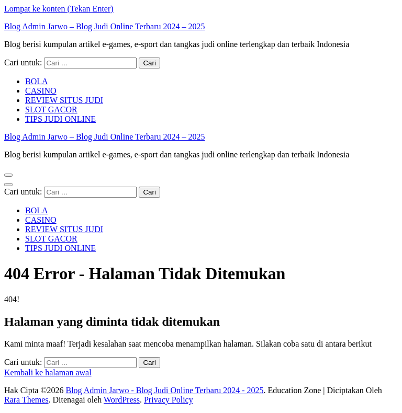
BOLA (36, 81)
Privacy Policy (168, 399)
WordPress (122, 399)
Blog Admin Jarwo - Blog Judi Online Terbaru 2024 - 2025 (164, 390)
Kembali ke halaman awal (48, 372)
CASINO (41, 90)
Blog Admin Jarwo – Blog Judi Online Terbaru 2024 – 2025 (104, 26)
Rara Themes (26, 399)
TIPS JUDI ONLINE (60, 118)
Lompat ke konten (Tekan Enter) (59, 8)
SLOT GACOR (51, 109)
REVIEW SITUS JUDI (64, 100)
